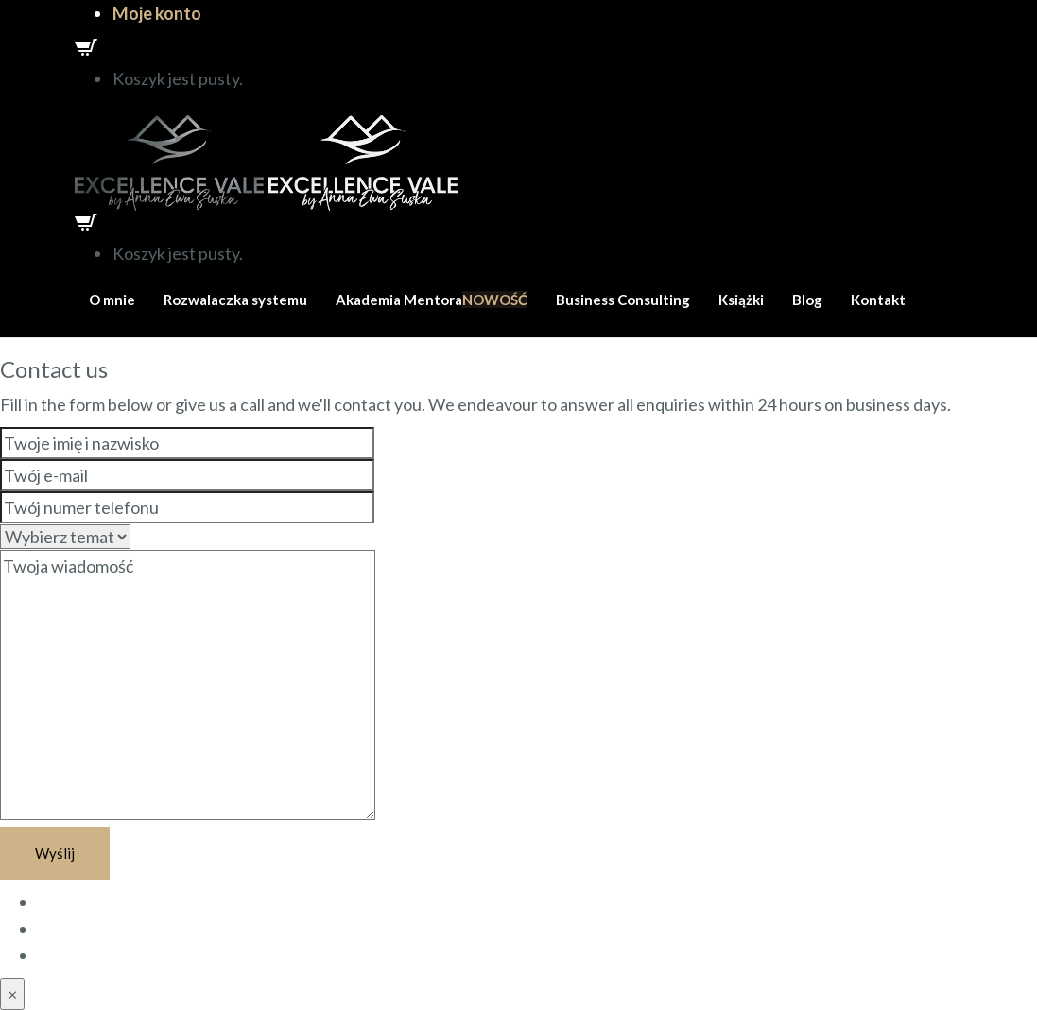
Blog (807, 299)
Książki (741, 299)
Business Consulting (623, 299)
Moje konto (156, 13)
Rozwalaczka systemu (235, 299)
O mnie (112, 299)
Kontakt (878, 299)
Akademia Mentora (431, 299)
